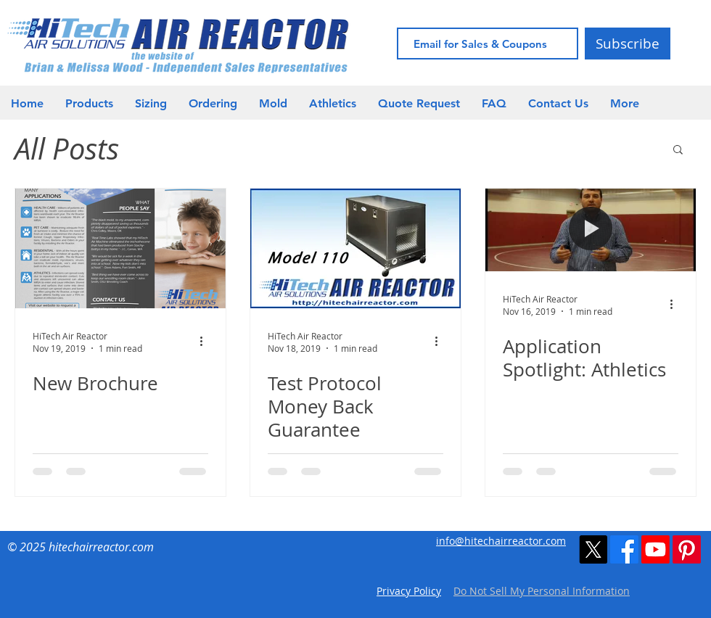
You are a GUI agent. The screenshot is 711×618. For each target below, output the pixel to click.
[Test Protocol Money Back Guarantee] (355, 248)
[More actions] (206, 341)
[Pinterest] (687, 549)
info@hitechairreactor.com (501, 541)
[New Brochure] (120, 248)
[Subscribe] (627, 43)
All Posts (67, 149)
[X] (593, 549)
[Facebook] (624, 549)
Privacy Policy (409, 591)
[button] (332, 104)
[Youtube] (655, 549)
